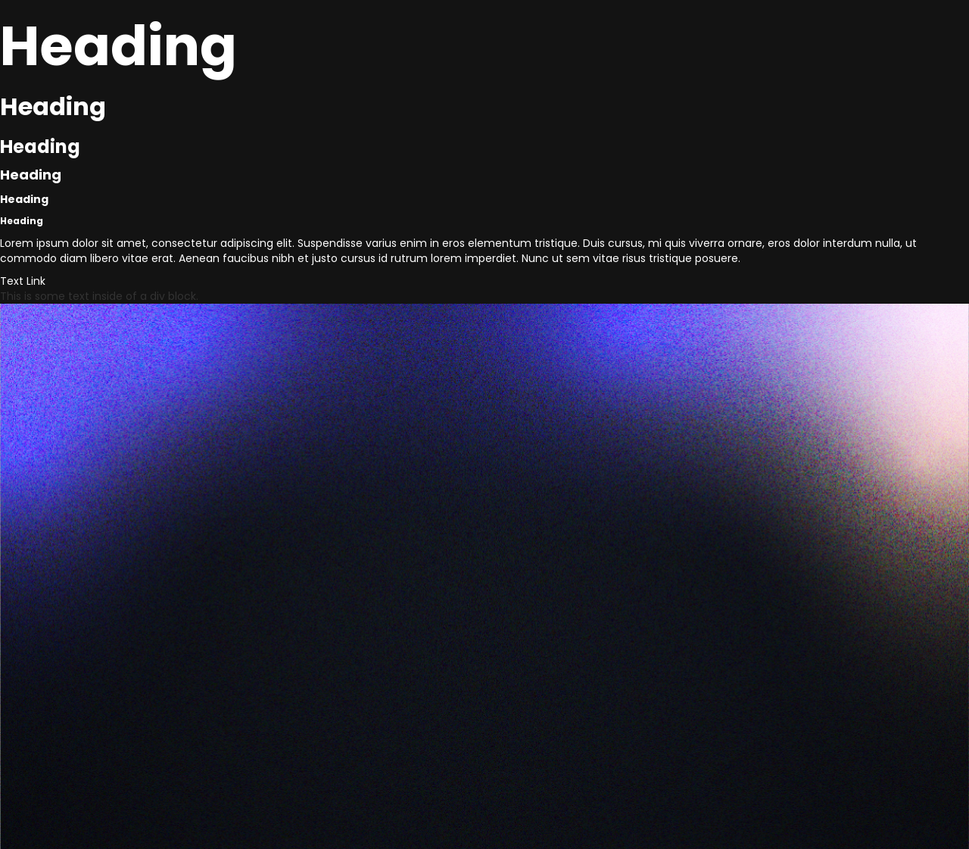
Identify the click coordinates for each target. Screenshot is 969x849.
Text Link (22, 281)
